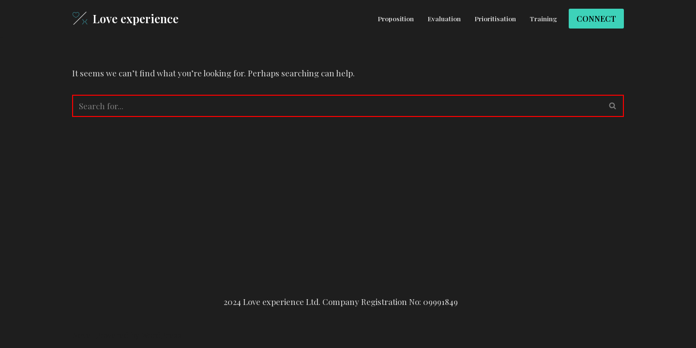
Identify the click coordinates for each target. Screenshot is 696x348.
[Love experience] (125, 19)
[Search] (337, 106)
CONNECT (596, 19)
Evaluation (444, 18)
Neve (81, 335)
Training (543, 18)
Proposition (396, 18)
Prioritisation (495, 18)
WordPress (161, 335)
